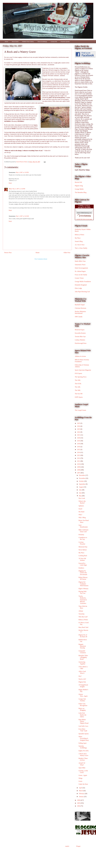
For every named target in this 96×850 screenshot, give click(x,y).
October (81, 481)
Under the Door (83, 784)
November (82, 478)
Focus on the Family (81, 274)
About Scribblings (42, 41)
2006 (78, 800)
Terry (10, 188)
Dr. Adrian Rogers (80, 271)
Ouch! (80, 509)
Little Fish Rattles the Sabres (82, 714)
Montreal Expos (80, 329)
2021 (78, 435)
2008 (78, 470)
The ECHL (78, 383)
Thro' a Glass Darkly (81, 248)
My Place (78, 238)
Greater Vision (79, 278)
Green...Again (83, 775)
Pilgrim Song (79, 185)
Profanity (81, 534)
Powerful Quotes (65, 41)
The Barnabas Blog (80, 192)
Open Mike (82, 768)
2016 (78, 446)
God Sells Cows (83, 726)
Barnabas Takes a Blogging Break (83, 657)
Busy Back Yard (83, 627)
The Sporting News (80, 377)
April (80, 788)
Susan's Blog (79, 241)
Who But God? (83, 617)
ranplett (67, 846)
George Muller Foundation (83, 281)
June (80, 493)
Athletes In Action (80, 356)
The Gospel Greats (80, 410)
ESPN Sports (79, 397)
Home (6, 41)
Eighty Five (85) (83, 750)
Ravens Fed (78, 182)
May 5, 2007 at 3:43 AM (22, 216)
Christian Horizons (80, 308)
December (82, 475)
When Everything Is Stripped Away (84, 738)
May (80, 496)
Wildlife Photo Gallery (28, 41)
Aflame (81, 611)
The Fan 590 (78, 393)
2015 (78, 449)
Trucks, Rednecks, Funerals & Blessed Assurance (83, 599)
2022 (78, 432)
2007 (78, 473)
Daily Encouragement (81, 268)
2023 (78, 429)
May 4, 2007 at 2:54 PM (18, 188)
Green (80, 781)
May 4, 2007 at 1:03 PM (22, 172)
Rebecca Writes (79, 234)
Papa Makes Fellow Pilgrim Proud (83, 721)
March (81, 790)
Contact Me (54, 41)
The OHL (78, 380)
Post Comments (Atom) (41, 259)
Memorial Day (83, 547)
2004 (78, 806)
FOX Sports (78, 373)
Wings (80, 778)
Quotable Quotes (84, 733)
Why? (80, 514)
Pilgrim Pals (82, 682)
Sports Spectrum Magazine (83, 370)
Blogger (78, 846)
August (81, 487)
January (81, 796)
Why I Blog (82, 517)
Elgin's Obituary (83, 588)
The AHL (78, 387)
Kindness (81, 568)
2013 (78, 455)
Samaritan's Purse (80, 264)
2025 (78, 423)
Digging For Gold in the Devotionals (83, 572)
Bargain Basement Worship (82, 646)
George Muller (79, 189)
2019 (78, 441)
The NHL (78, 390)
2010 (78, 464)
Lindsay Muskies (80, 340)
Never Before (83, 550)
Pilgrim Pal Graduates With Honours (83, 583)
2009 (78, 467)
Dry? (80, 676)
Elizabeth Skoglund (81, 285)
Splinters (81, 506)
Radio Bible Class (80, 261)
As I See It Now (80, 245)
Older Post (67, 252)
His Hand (81, 512)
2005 (78, 803)
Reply (10, 183)
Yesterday (81, 614)
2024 (78, 426)
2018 (78, 443)
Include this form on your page (84, 219)
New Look (82, 498)
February (82, 793)
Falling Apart (82, 743)
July (80, 490)
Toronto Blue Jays (80, 336)
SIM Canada (78, 316)
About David (15, 41)
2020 (78, 438)
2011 (78, 461)
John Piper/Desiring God (82, 291)
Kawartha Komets (80, 333)
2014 (78, 452)
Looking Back (83, 555)
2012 (78, 458)
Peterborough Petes (80, 343)
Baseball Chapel (80, 304)
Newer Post (8, 252)
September (82, 484)
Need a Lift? (82, 679)
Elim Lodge (78, 288)
